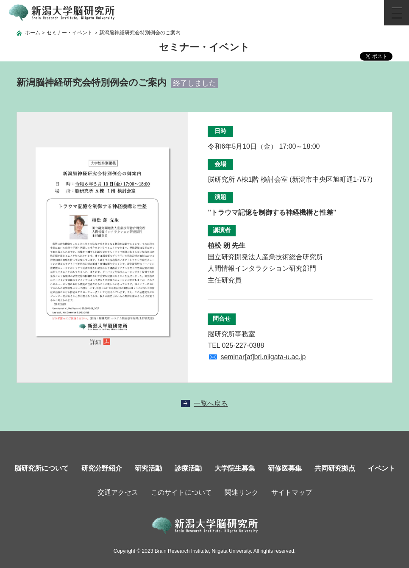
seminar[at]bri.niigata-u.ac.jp (263, 356)
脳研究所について (41, 468)
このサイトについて (181, 492)
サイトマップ (291, 492)
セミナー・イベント (69, 33)
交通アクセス (117, 492)
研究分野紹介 (101, 468)
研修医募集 (285, 468)
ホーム (32, 33)
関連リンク (242, 492)
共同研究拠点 (334, 468)
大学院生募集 (234, 468)
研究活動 (148, 468)
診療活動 (188, 468)
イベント (381, 468)
